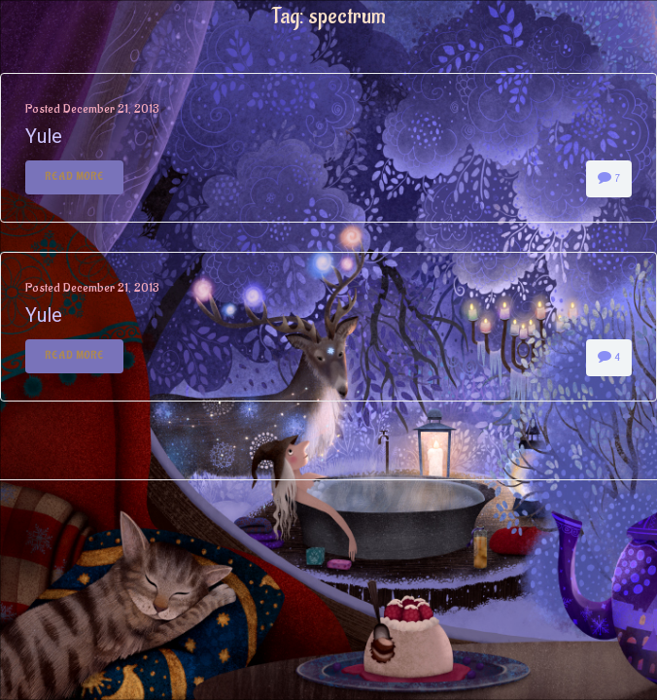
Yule (43, 136)
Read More (74, 177)
